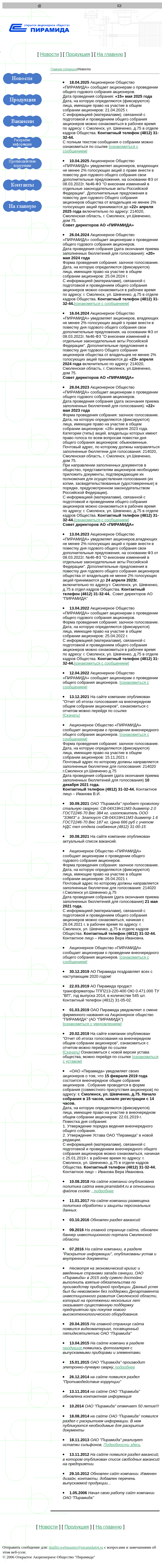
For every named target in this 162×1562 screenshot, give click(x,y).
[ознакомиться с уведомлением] (92, 1024)
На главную (110, 54)
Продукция (78, 54)
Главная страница (64, 69)
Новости (49, 54)
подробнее (103, 1191)
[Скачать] (71, 715)
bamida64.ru (76, 1547)
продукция (73, 1348)
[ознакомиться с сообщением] (101, 303)
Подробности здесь (122, 1444)
